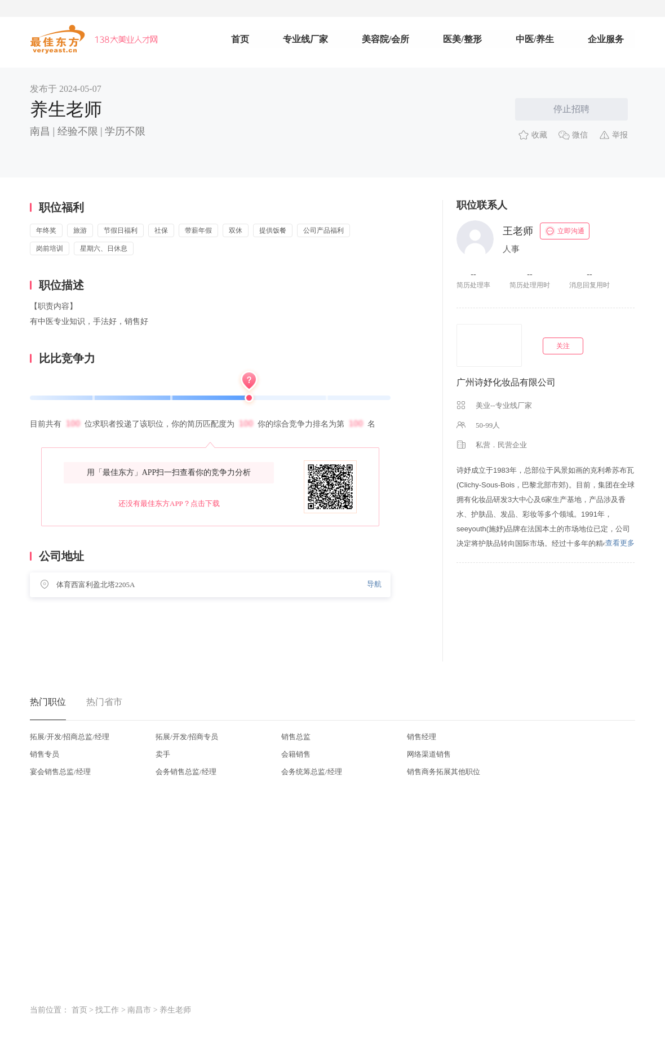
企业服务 (606, 39)
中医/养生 (535, 39)
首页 (240, 39)
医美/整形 (462, 39)
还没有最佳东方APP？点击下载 (169, 503)
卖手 (163, 754)
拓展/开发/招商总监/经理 (69, 736)
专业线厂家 (305, 39)
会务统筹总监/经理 (311, 771)
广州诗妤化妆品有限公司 (506, 382)
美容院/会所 (385, 39)
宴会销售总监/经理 (60, 771)
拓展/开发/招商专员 (187, 736)
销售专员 (44, 754)
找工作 (107, 1010)
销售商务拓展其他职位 (443, 771)
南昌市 (139, 1010)
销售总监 (296, 736)
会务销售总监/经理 (186, 771)
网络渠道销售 (429, 754)
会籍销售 (296, 754)
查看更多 (620, 543)
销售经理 (421, 736)
